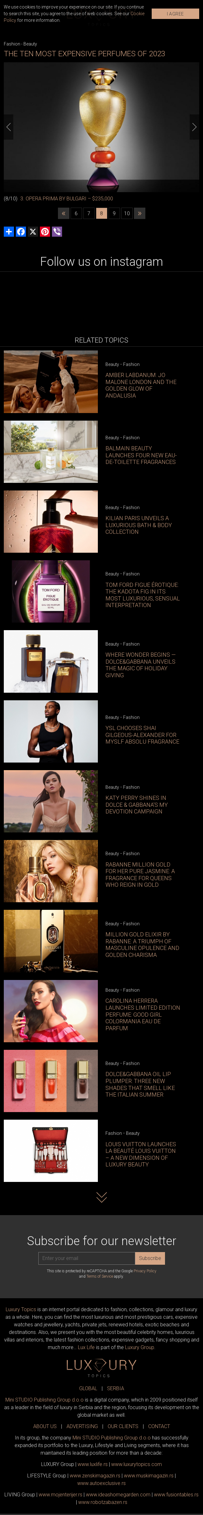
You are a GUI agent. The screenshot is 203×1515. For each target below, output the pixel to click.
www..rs (93, 1464)
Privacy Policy (145, 1271)
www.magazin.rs (95, 1476)
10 (127, 213)
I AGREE (175, 13)
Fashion (12, 43)
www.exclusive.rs (101, 1483)
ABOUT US (45, 1426)
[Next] (194, 127)
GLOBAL (88, 1388)
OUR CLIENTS (123, 1426)
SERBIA (115, 1388)
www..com (136, 1464)
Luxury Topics (21, 1309)
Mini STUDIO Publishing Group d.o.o (44, 1400)
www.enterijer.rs (60, 1495)
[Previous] (8, 127)
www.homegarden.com (118, 1495)
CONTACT (159, 1426)
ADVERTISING (82, 1426)
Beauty (30, 43)
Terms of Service (99, 1276)
